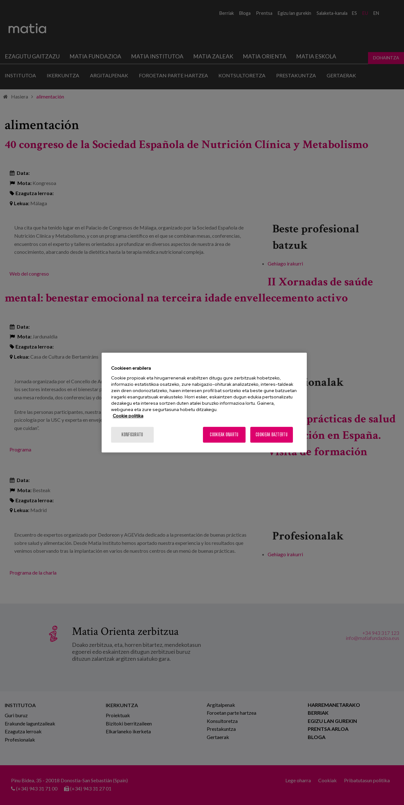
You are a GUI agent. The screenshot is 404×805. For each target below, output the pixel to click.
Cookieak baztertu (272, 434)
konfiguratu (132, 434)
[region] (204, 402)
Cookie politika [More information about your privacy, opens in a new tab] (128, 416)
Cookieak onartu (224, 434)
